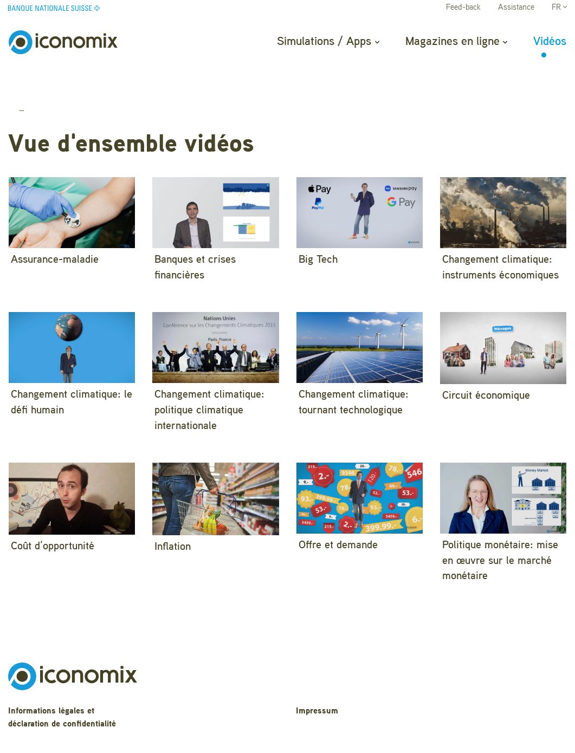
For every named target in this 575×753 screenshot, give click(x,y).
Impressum (317, 685)
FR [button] (559, 8)
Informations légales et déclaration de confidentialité (62, 692)
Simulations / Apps (328, 42)
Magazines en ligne (456, 42)
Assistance (516, 8)
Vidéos (549, 42)
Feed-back (463, 8)
